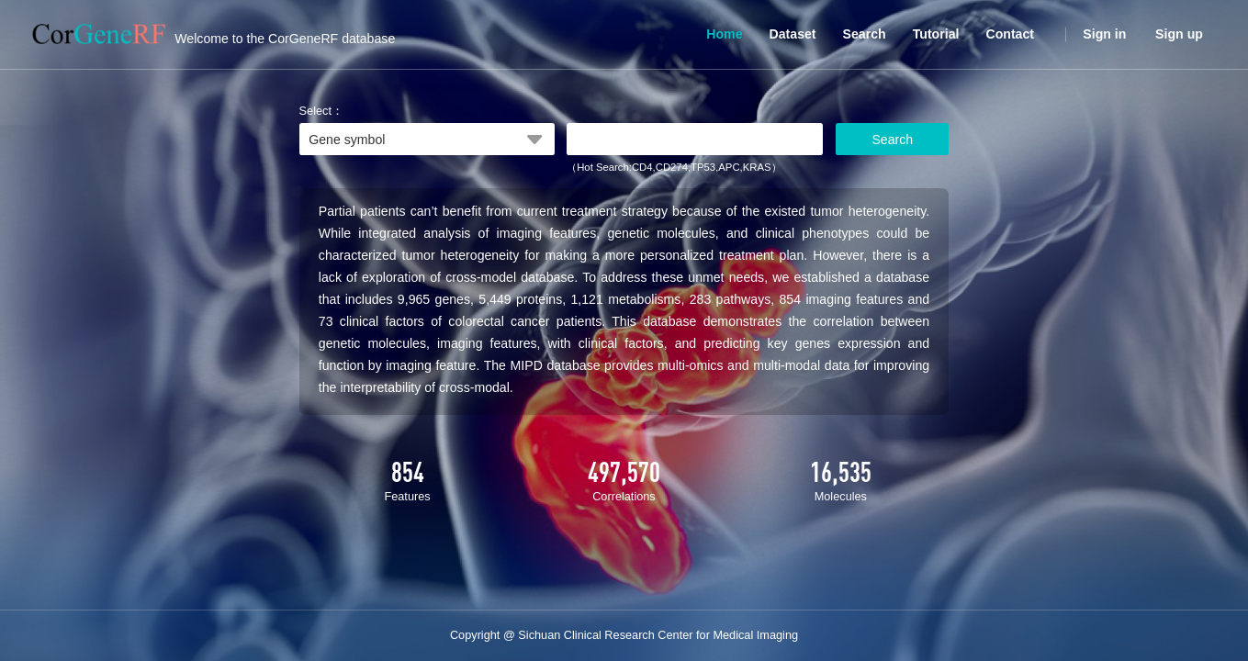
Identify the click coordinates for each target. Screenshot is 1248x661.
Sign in (1104, 34)
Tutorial (936, 34)
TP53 (703, 167)
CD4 (642, 167)
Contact (1009, 34)
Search (864, 34)
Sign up (1179, 34)
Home (724, 34)
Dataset (793, 34)
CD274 (672, 167)
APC (728, 167)
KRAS (757, 167)
